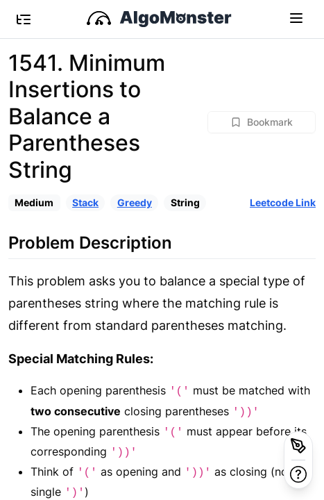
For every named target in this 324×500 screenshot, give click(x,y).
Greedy (134, 202)
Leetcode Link (283, 202)
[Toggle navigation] (296, 17)
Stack (85, 202)
